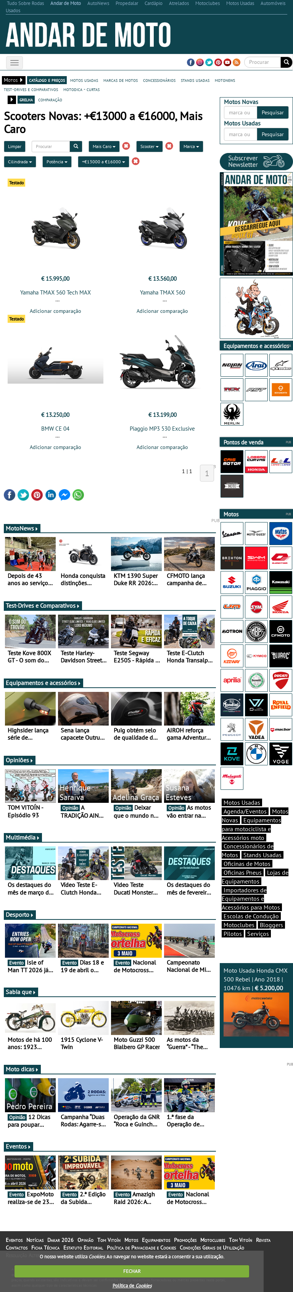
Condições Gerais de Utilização (212, 1247)
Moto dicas (22, 1069)
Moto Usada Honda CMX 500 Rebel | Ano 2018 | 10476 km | (256, 1001)
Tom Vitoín (109, 1240)
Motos (131, 1240)
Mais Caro (104, 146)
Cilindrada (20, 161)
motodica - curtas (81, 89)
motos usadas (84, 79)
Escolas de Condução (251, 916)
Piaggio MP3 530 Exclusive (162, 428)
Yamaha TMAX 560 (162, 292)
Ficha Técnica (45, 1247)
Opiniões (20, 760)
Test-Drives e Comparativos (43, 605)
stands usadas (195, 79)
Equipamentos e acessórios (43, 683)
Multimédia (23, 837)
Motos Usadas (242, 802)
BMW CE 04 (55, 428)
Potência (57, 161)
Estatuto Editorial (83, 1247)
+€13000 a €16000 (103, 161)
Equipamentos (156, 1240)
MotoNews (22, 528)
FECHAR (132, 1271)
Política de (132, 1285)
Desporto (20, 914)
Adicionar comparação (55, 311)
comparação (50, 99)
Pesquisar (273, 112)
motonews (225, 79)
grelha (26, 99)
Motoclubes (239, 925)
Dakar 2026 (60, 1240)
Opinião (85, 1240)
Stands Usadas (262, 855)
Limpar (14, 146)
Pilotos (233, 933)
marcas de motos (120, 79)
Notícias (34, 1240)
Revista (263, 1240)
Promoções (185, 1240)
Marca (191, 146)
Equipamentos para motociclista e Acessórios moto (251, 828)
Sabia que (21, 992)
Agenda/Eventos (245, 811)
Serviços (258, 933)
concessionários (159, 79)
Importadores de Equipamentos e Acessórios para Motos (251, 898)
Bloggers (271, 925)
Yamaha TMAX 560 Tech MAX (55, 292)
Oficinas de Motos (247, 863)
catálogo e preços (47, 79)
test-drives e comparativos (31, 89)
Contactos (16, 1247)
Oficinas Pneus (243, 872)
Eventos (18, 1146)
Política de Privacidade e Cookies (141, 1247)
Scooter (149, 146)
